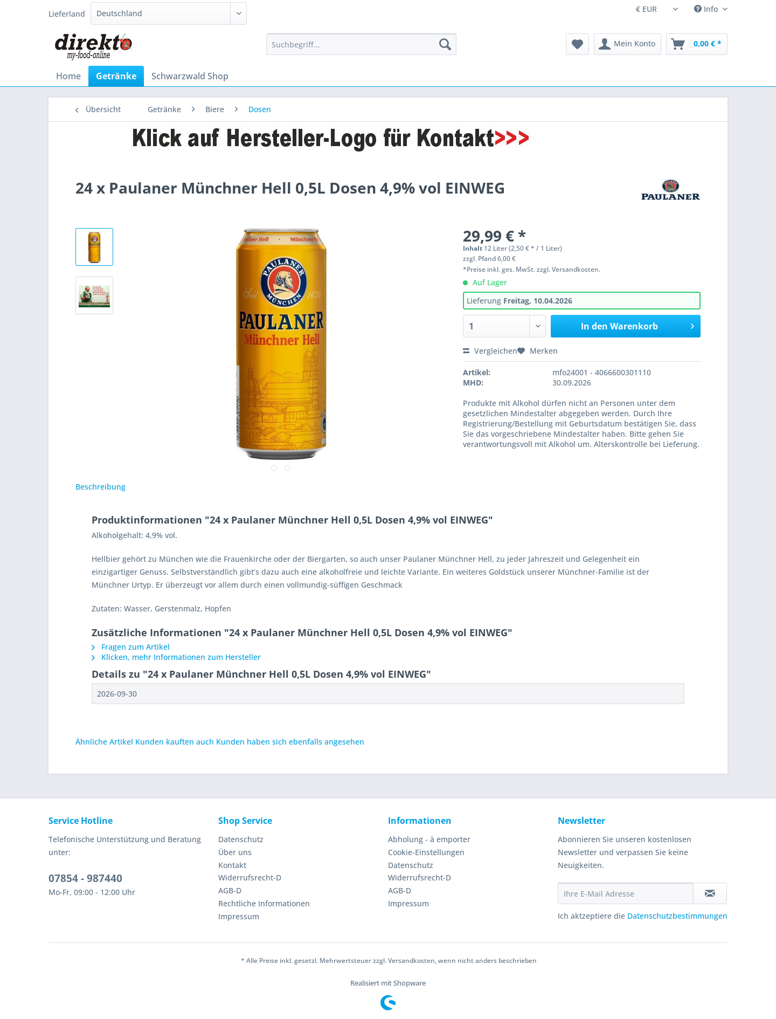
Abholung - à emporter (429, 839)
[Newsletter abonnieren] (710, 893)
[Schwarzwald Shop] (190, 76)
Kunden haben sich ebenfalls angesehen (290, 741)
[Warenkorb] (697, 44)
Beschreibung (100, 486)
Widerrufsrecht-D (249, 877)
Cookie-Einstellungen (426, 852)
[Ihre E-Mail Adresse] (626, 893)
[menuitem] (361, 49)
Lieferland (66, 14)
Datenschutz (241, 839)
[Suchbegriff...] (361, 44)
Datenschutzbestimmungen (677, 916)
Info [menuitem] (707, 9)
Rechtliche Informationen (264, 903)
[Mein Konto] (627, 44)
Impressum (238, 916)
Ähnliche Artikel (104, 741)
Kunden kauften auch (174, 741)
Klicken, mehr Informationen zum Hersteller (176, 657)
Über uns (235, 852)
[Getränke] (116, 76)
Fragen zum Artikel (131, 647)
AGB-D (229, 890)
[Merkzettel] (577, 44)
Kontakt (232, 865)
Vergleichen (490, 351)
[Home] (68, 76)
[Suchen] (445, 44)
